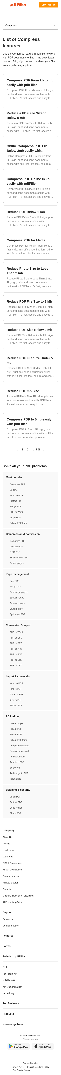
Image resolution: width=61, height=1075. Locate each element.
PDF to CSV (16, 637)
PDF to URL (16, 660)
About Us (7, 837)
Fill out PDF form (18, 523)
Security (7, 889)
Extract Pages (17, 597)
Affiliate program (11, 882)
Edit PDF (14, 490)
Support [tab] (30, 912)
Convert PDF (16, 546)
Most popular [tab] (30, 477)
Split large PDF (17, 614)
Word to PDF (16, 495)
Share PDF (15, 813)
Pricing (6, 843)
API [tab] (30, 967)
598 (38, 449)
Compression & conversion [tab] (30, 534)
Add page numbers (19, 745)
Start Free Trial (48, 5)
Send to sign (16, 807)
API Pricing (8, 993)
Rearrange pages (18, 592)
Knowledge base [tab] (30, 1024)
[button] (5, 4)
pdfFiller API (9, 980)
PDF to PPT (16, 643)
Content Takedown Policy (38, 1067)
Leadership (8, 850)
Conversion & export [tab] (30, 625)
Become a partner (12, 876)
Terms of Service (30, 1063)
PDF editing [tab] (30, 716)
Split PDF (14, 581)
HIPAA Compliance (12, 869)
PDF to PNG (16, 654)
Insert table (15, 778)
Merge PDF (15, 506)
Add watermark (17, 756)
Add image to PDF (19, 773)
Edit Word (15, 767)
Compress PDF (17, 484)
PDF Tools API (10, 974)
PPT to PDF (16, 689)
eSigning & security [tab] (30, 789)
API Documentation (12, 987)
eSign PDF (15, 517)
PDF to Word (16, 512)
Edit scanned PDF (19, 557)
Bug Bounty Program (22, 1070)
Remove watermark (19, 751)
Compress (10, 25)
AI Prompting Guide (12, 902)
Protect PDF (16, 501)
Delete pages (16, 723)
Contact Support (11, 925)
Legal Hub (8, 856)
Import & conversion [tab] (30, 676)
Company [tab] (30, 830)
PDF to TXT (16, 665)
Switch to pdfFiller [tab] (30, 956)
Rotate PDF (16, 734)
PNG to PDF (16, 705)
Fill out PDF (16, 729)
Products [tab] (30, 1013)
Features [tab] (30, 935)
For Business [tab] (30, 1003)
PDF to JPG (16, 649)
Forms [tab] (30, 946)
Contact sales (9, 919)
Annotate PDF (17, 762)
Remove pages (17, 603)
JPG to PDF (16, 700)
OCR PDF (15, 552)
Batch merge (16, 608)
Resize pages (17, 563)
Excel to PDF (16, 694)
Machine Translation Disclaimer (18, 895)
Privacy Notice (18, 1067)
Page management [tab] (30, 574)
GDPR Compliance (12, 863)
